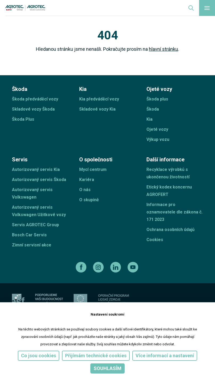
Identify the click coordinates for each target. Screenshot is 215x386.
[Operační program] (113, 300)
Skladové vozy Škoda (33, 109)
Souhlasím (107, 368)
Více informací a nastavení (165, 355)
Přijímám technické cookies (96, 355)
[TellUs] (184, 299)
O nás (85, 189)
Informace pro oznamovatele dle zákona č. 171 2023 (174, 212)
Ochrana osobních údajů (170, 229)
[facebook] (82, 267)
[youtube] (134, 267)
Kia (149, 119)
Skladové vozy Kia (97, 109)
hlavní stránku (163, 49)
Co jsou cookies (38, 355)
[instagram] (99, 267)
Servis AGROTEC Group (35, 224)
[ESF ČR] (49, 300)
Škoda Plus (23, 119)
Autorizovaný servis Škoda (39, 179)
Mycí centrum (93, 169)
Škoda (152, 109)
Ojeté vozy (157, 129)
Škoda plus (157, 99)
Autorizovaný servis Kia (36, 169)
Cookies (154, 239)
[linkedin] (116, 267)
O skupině (89, 199)
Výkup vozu (157, 139)
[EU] (80, 300)
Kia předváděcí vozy (99, 99)
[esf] (18, 300)
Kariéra (86, 179)
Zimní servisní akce (31, 244)
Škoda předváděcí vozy (35, 99)
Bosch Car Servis (29, 234)
